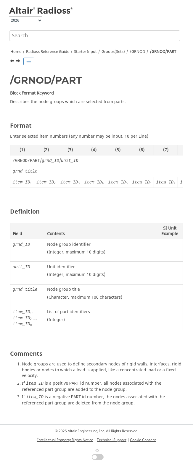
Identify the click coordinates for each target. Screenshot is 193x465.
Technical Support (111, 440)
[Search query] (94, 35)
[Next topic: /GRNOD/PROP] (18, 61)
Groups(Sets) (113, 51)
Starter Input (85, 51)
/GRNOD (137, 51)
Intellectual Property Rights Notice (65, 440)
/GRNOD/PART (163, 51)
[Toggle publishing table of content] (28, 61)
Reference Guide (47, 51)
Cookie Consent (143, 440)
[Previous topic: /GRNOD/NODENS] (12, 61)
